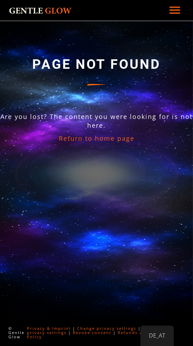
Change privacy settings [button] (106, 328)
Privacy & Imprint (49, 328)
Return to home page (97, 138)
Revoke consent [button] (92, 332)
